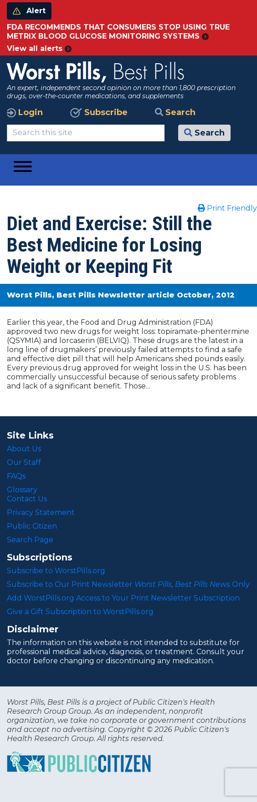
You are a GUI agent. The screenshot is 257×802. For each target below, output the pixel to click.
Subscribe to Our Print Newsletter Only (128, 584)
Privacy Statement (41, 512)
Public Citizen (32, 526)
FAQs (16, 476)
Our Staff (24, 462)
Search (175, 112)
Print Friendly (227, 208)
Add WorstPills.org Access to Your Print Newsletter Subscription (123, 598)
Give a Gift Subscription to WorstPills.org (80, 611)
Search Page (30, 539)
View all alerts (39, 48)
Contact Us (27, 498)
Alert (29, 10)
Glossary (22, 489)
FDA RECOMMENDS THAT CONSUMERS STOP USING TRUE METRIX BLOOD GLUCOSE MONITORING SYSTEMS (118, 31)
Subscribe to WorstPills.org (56, 570)
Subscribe (99, 112)
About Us (24, 448)
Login (25, 112)
